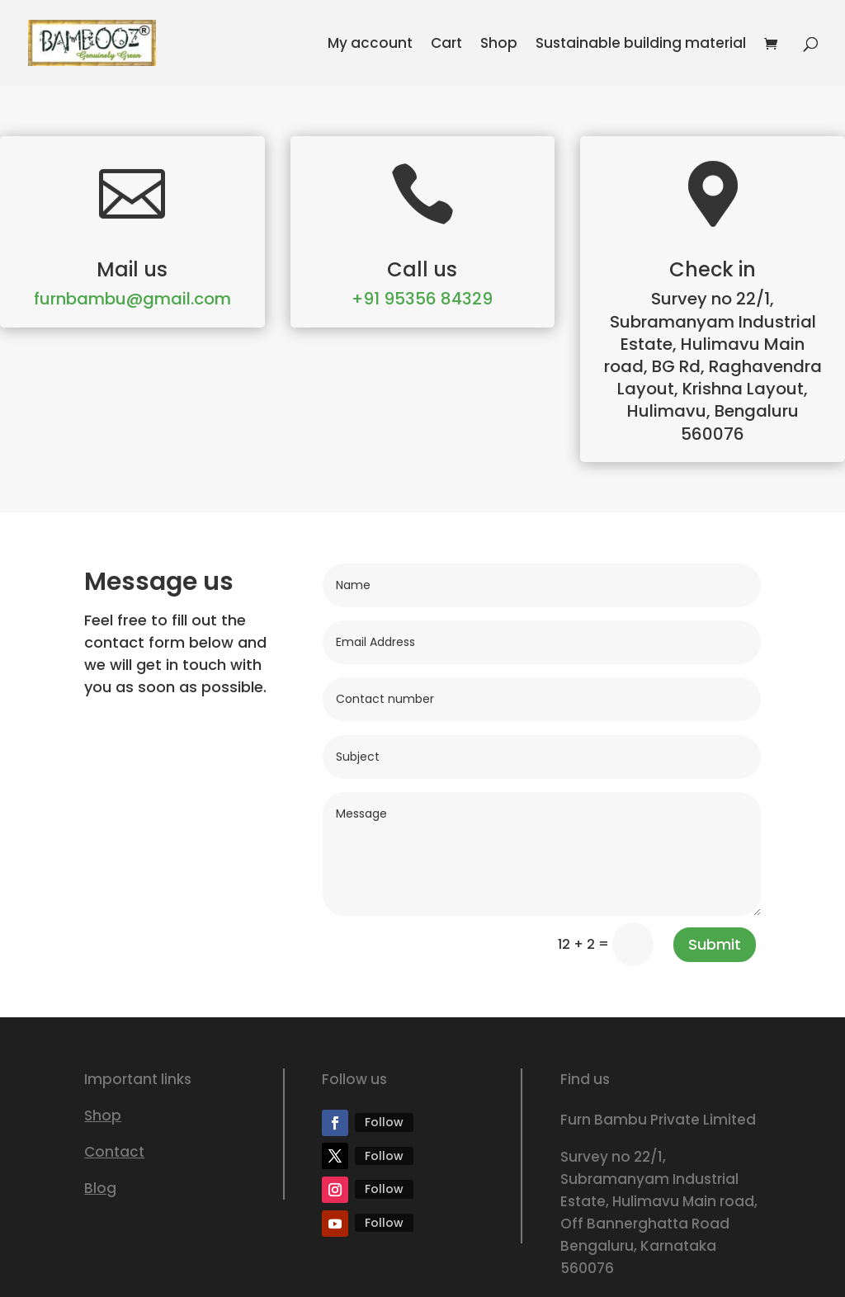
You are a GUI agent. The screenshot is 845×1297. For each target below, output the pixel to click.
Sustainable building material (641, 45)
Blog (100, 1188)
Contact (114, 1152)
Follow (384, 1122)
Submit (714, 944)
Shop (498, 45)
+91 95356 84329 (422, 298)
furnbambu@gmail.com (132, 298)
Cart (446, 45)
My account (370, 45)
